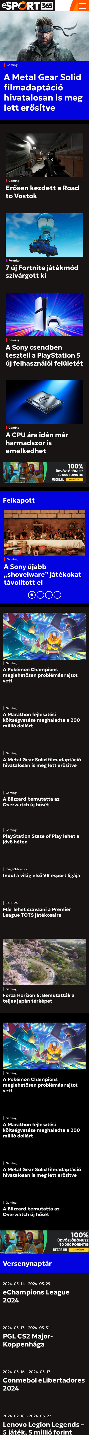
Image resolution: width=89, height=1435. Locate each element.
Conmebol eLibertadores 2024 (44, 1384)
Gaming (12, 65)
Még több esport (17, 869)
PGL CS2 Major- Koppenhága (28, 1340)
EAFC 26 (12, 903)
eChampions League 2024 (36, 1296)
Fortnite (14, 260)
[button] (31, 594)
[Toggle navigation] (82, 5)
